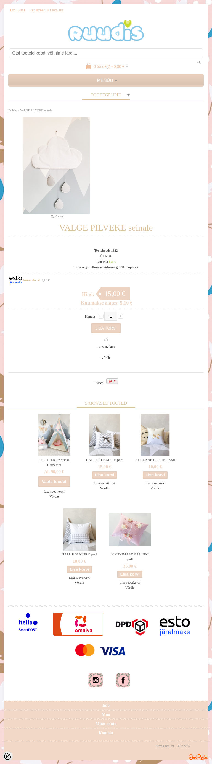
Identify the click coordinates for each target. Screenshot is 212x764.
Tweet (99, 383)
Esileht (12, 110)
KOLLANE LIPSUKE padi (155, 460)
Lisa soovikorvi (106, 347)
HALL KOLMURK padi (79, 554)
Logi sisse (17, 10)
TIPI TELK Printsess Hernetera (54, 462)
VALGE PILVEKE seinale (36, 110)
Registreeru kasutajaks (46, 10)
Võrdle (105, 358)
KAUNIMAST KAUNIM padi (129, 556)
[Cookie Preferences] (8, 756)
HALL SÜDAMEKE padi (104, 460)
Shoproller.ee (198, 757)
